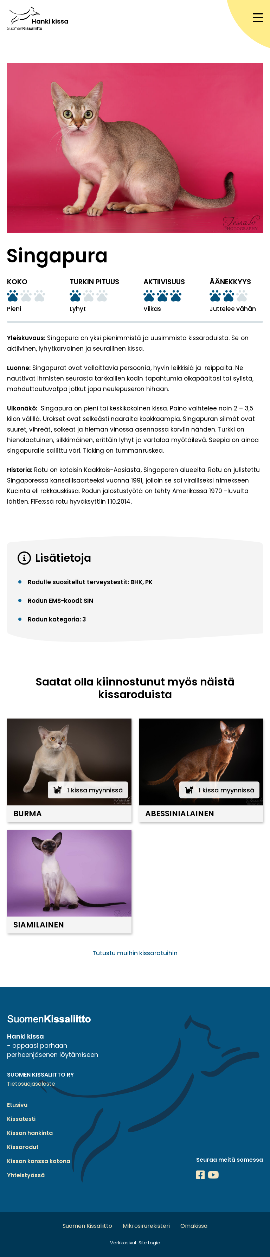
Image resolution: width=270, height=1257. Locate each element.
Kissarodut (23, 1147)
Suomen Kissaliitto (87, 1226)
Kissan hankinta (30, 1133)
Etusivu (17, 1105)
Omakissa (193, 1226)
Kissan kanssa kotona (38, 1161)
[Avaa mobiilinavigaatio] (258, 17)
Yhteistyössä (26, 1175)
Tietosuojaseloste (31, 1084)
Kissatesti (21, 1119)
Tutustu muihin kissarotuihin (135, 953)
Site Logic (149, 1242)
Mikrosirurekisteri (146, 1226)
